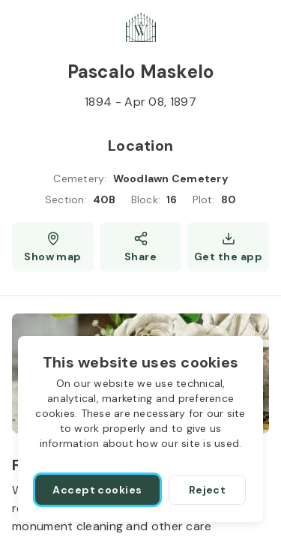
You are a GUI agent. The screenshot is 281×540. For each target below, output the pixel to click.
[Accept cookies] (97, 490)
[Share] (140, 247)
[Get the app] (228, 247)
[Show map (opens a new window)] (53, 247)
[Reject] (207, 490)
